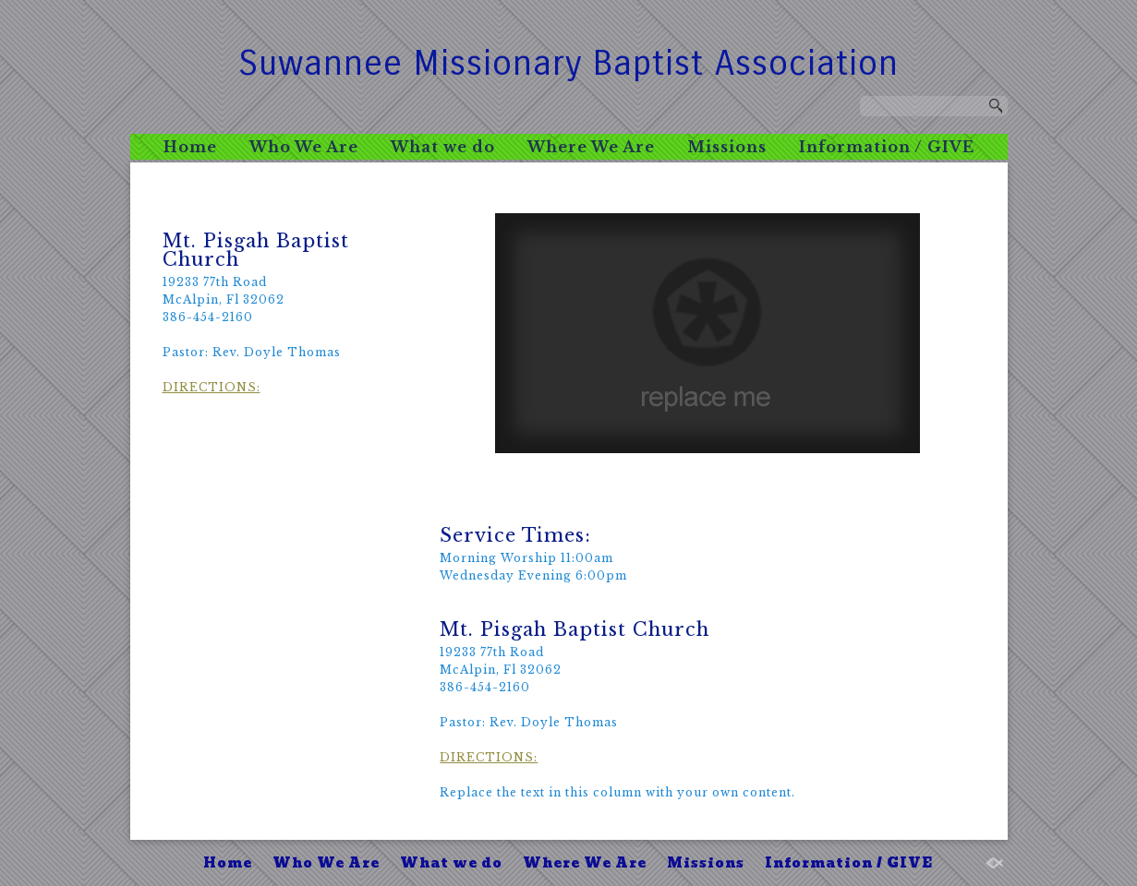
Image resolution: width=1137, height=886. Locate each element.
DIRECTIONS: (211, 387)
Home (190, 147)
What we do (443, 147)
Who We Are (303, 147)
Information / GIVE (886, 147)
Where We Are (591, 147)
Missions (727, 147)
